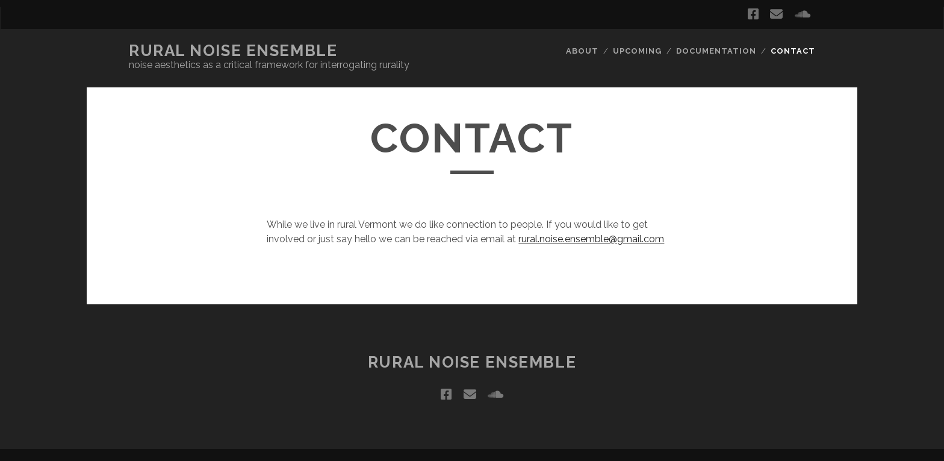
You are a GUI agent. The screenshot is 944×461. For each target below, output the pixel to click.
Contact (793, 50)
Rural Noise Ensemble (233, 51)
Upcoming (637, 50)
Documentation (716, 50)
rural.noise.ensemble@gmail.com (591, 239)
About (582, 50)
